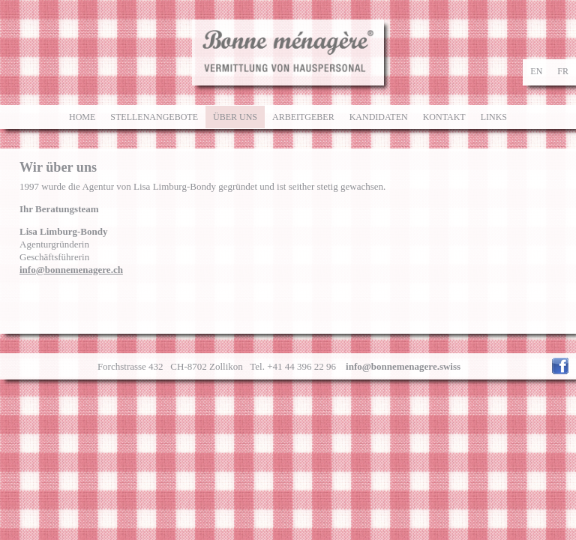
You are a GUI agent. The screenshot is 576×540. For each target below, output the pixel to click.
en (536, 71)
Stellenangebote (154, 117)
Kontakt (444, 117)
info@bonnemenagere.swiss (403, 366)
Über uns (235, 117)
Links (494, 117)
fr (562, 71)
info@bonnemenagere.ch (71, 269)
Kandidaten (379, 117)
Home (82, 117)
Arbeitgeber (303, 117)
